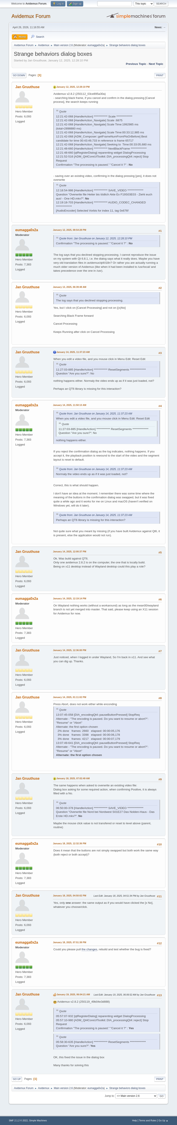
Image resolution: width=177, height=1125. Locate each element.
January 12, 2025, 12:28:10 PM (73, 87)
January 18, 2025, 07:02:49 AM (73, 778)
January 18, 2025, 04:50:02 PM (69, 895)
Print (159, 75)
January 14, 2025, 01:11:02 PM (69, 697)
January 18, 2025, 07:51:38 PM (69, 942)
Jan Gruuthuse (27, 87)
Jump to (109, 1095)
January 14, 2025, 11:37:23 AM (73, 352)
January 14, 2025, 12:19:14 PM (69, 598)
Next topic (156, 63)
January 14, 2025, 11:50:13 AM (69, 405)
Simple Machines (38, 1120)
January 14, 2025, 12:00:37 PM (69, 551)
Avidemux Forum (30, 16)
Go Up (17, 1079)
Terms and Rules (147, 1120)
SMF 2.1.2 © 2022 (18, 1120)
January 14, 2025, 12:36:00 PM (69, 650)
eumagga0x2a (96, 45)
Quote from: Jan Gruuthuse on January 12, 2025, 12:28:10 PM (95, 238)
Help (134, 1120)
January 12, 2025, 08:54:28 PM (69, 230)
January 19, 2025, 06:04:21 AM (73, 994)
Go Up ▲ (163, 1120)
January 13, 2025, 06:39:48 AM (69, 287)
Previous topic (136, 63)
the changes (89, 949)
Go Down (19, 75)
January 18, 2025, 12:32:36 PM (69, 843)
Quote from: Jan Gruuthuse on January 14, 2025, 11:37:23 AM (95, 413)
